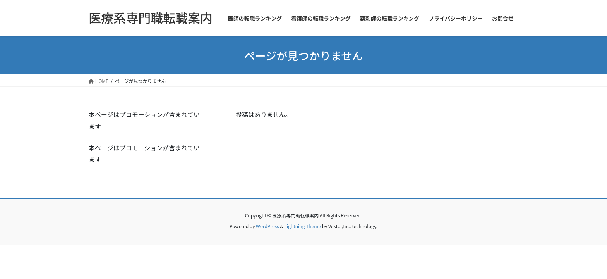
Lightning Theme (302, 226)
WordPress (267, 226)
